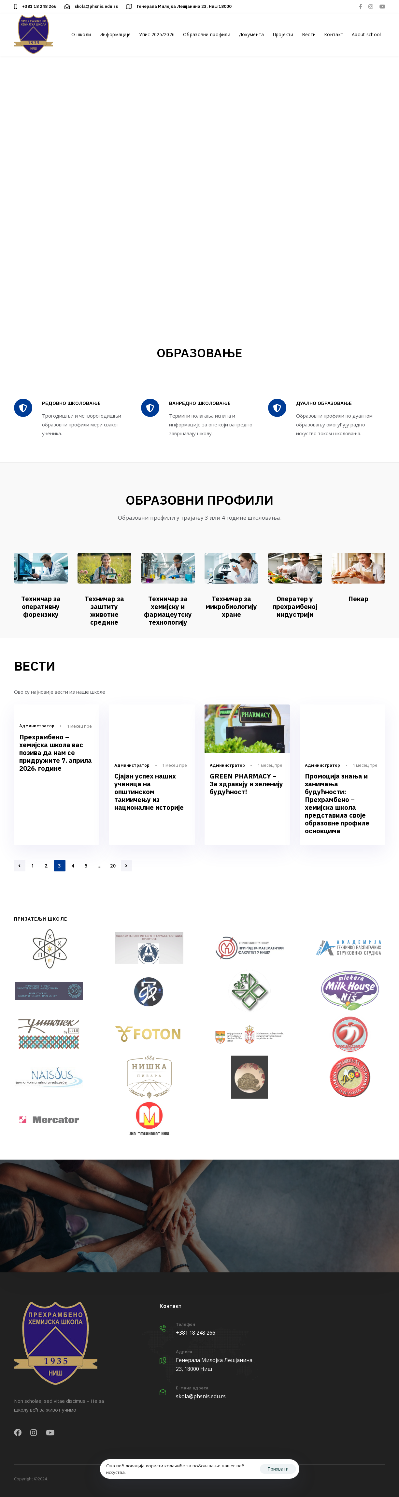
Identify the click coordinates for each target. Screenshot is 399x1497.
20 (113, 866)
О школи (81, 34)
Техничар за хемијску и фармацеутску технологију (168, 610)
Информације (115, 34)
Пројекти (283, 34)
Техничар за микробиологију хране (231, 606)
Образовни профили (206, 34)
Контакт (333, 34)
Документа (251, 34)
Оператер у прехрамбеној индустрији (295, 606)
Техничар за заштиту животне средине (104, 610)
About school (366, 34)
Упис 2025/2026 (157, 34)
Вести (309, 34)
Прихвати (278, 1469)
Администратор (36, 726)
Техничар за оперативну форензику (41, 606)
